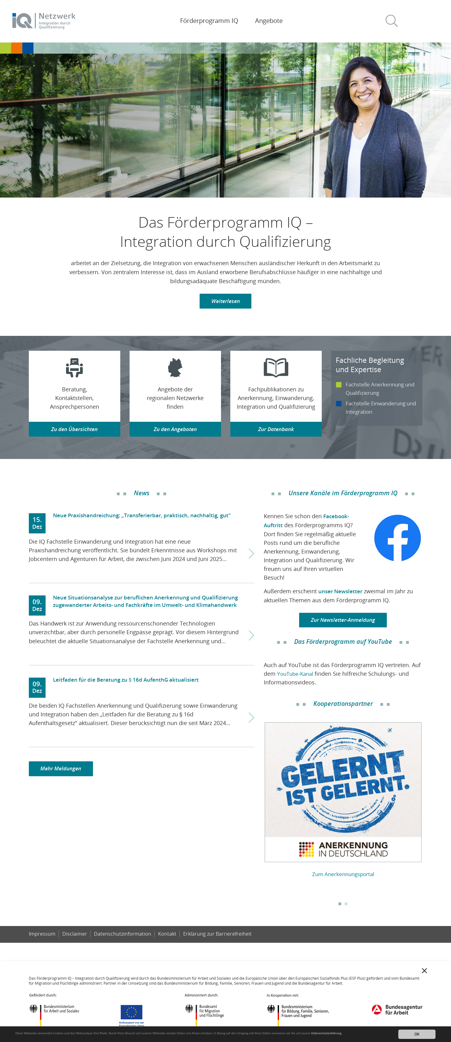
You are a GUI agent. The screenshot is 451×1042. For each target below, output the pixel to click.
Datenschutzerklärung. (34, 1037)
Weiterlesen (225, 301)
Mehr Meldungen (62, 771)
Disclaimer (75, 936)
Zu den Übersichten (74, 430)
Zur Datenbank (276, 430)
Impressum (42, 936)
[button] (394, 21)
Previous (259, 799)
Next (427, 799)
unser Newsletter (341, 593)
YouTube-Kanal (296, 676)
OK (416, 1033)
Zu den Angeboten (175, 430)
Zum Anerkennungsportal (343, 876)
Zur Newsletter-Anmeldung (343, 622)
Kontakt (168, 936)
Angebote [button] (269, 20)
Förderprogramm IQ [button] (209, 20)
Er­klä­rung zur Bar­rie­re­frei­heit (219, 936)
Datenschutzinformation (123, 936)
